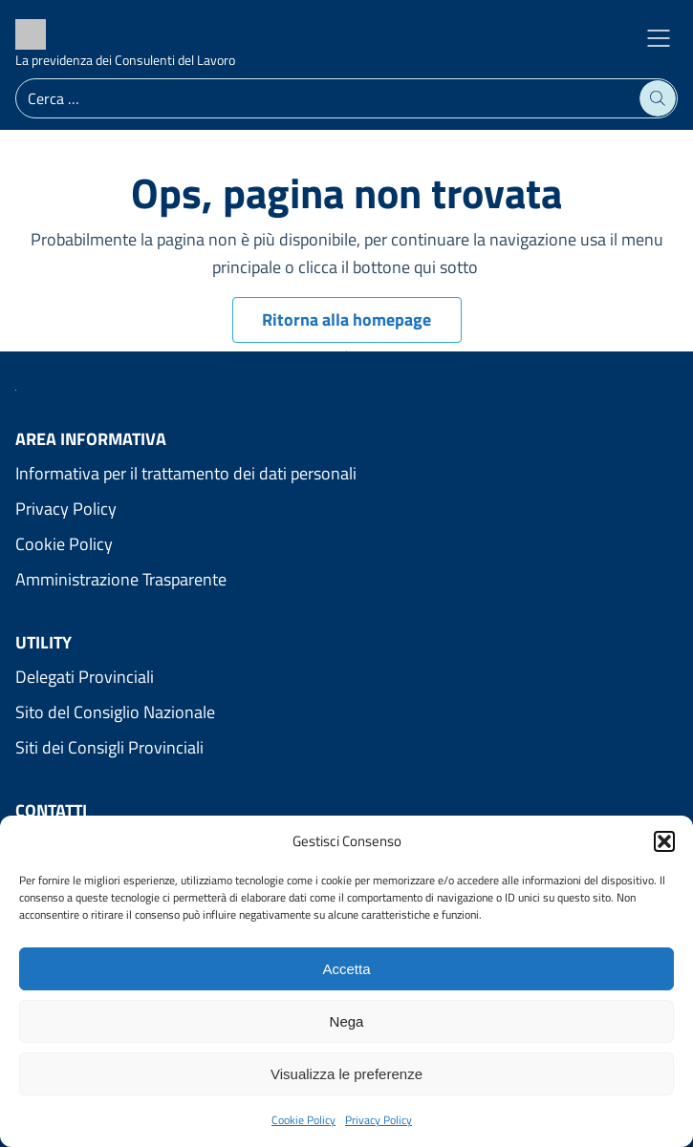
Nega (347, 1021)
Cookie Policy (303, 1120)
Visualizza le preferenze (346, 1074)
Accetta (346, 969)
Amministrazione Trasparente (121, 579)
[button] (664, 841)
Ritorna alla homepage (346, 319)
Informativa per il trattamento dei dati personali (186, 473)
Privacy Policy (378, 1120)
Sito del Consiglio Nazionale (115, 712)
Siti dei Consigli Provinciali (109, 747)
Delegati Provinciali (84, 677)
